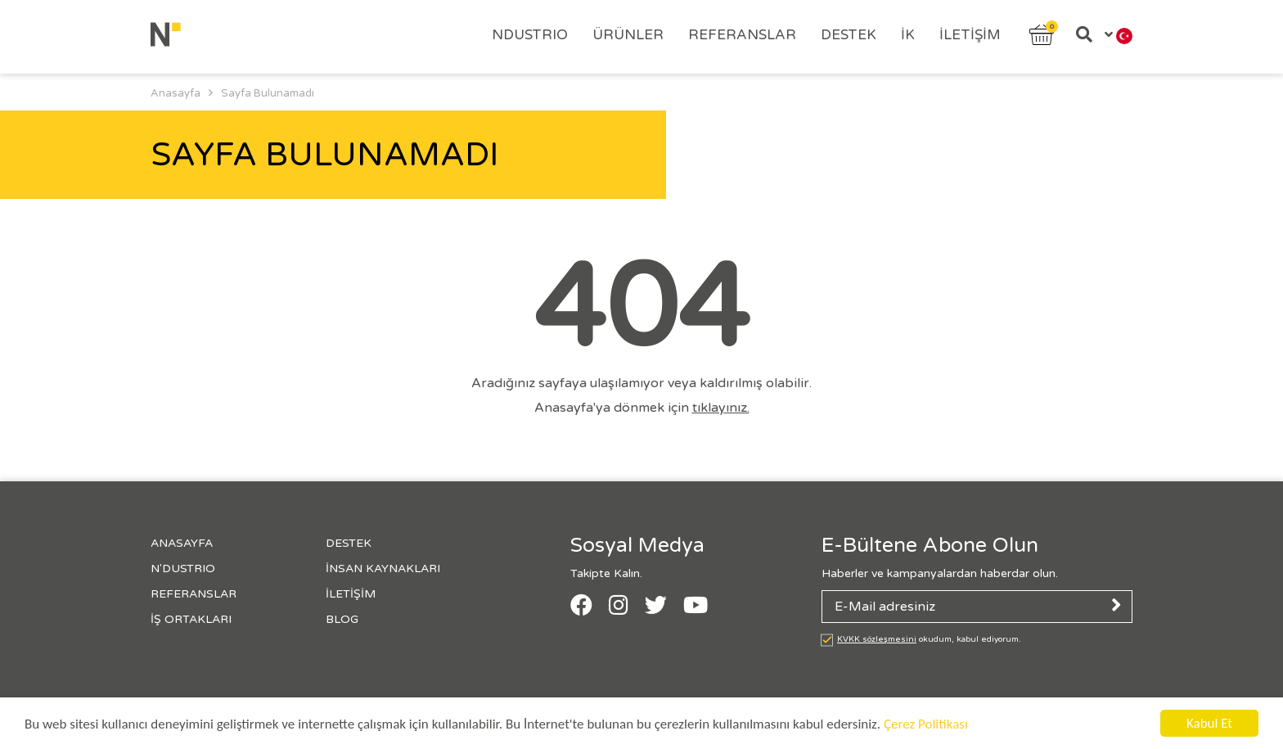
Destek (848, 34)
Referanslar (742, 34)
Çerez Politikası (926, 724)
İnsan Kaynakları (383, 568)
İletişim (970, 34)
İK (908, 34)
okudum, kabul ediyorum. (929, 639)
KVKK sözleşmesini (876, 639)
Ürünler (628, 34)
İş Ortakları (191, 619)
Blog (342, 619)
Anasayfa (182, 543)
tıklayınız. (721, 407)
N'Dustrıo (183, 568)
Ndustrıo (530, 34)
